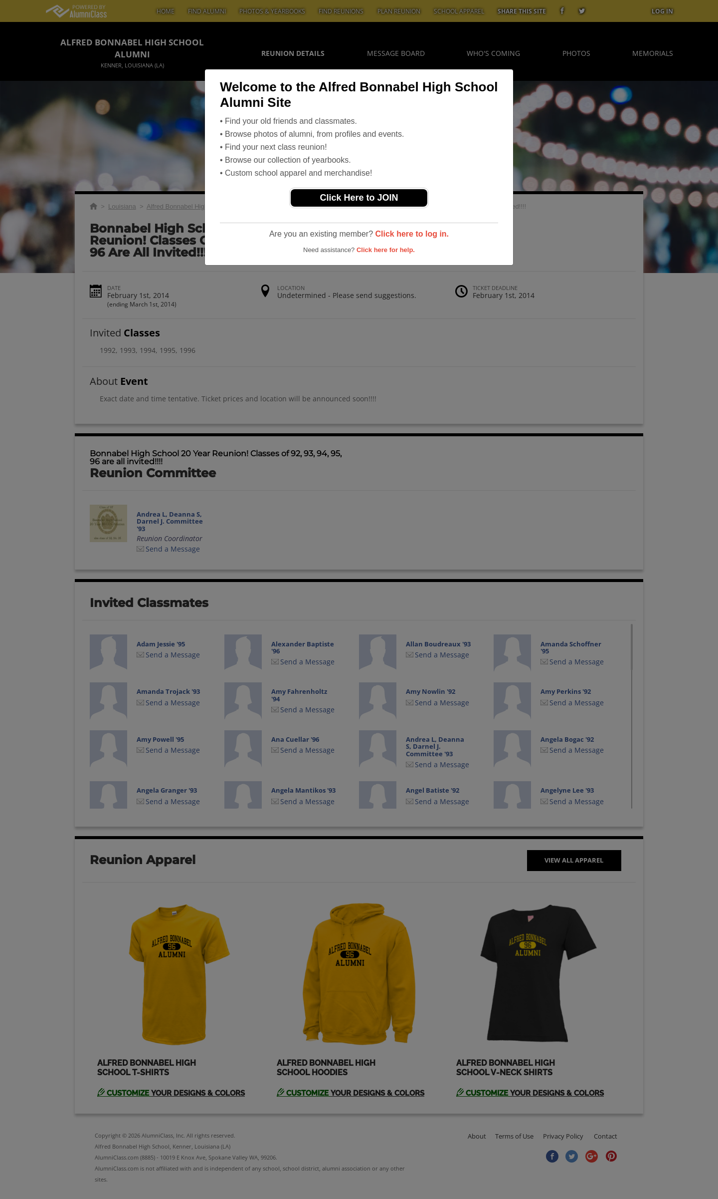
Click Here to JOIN (359, 198)
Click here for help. (386, 250)
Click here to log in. (412, 234)
